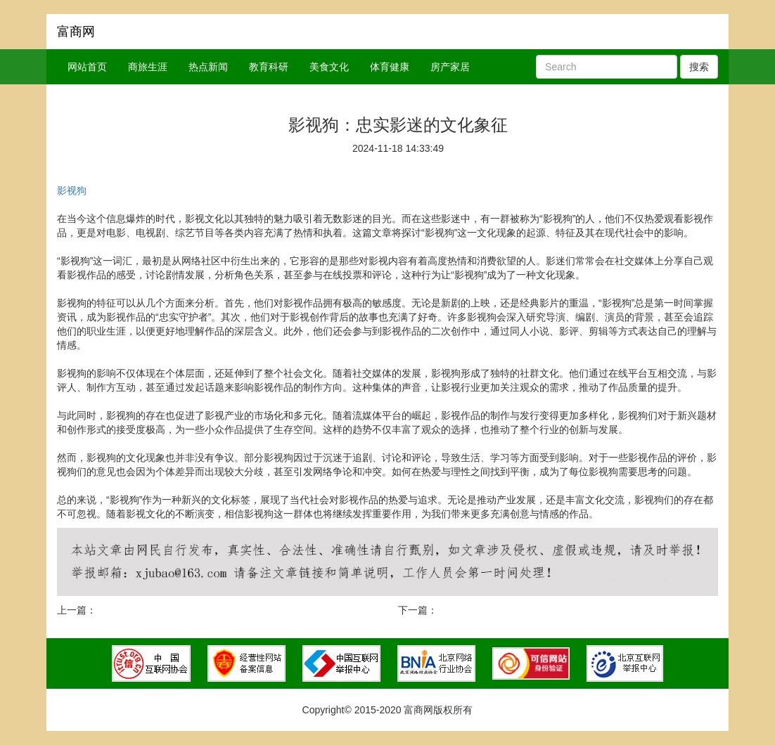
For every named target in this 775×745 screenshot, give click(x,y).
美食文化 (329, 66)
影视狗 (72, 190)
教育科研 (268, 66)
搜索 (699, 66)
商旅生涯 (147, 66)
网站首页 (87, 66)
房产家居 (450, 66)
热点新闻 (208, 66)
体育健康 (389, 66)
